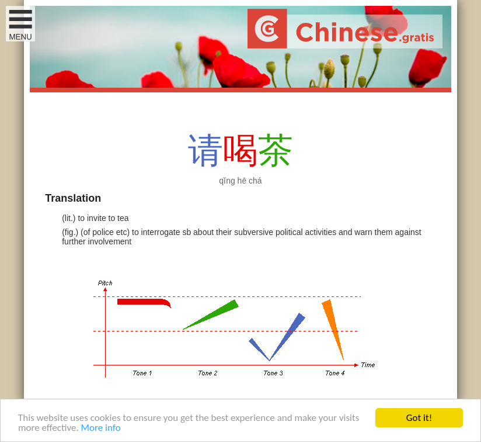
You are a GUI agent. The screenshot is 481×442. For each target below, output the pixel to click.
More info (101, 428)
